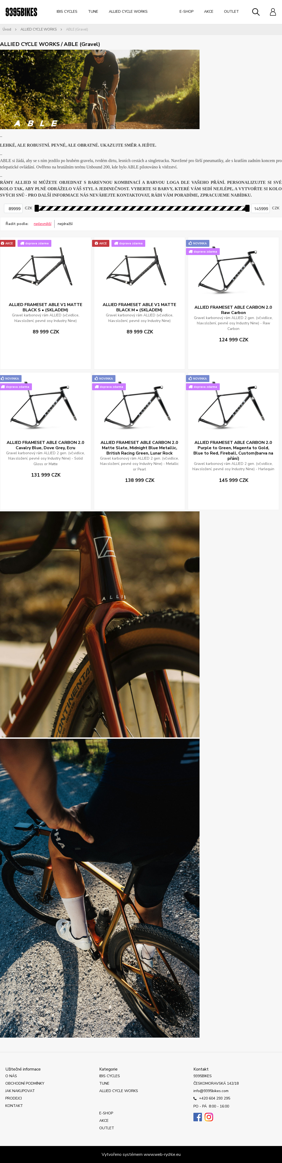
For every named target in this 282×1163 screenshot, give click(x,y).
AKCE (208, 11)
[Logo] (21, 12)
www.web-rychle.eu (162, 1154)
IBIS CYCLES (67, 11)
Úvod (7, 29)
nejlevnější (42, 223)
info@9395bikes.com (211, 1090)
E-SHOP (186, 11)
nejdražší (65, 223)
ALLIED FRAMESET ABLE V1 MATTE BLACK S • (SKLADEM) (45, 307)
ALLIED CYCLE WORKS (128, 11)
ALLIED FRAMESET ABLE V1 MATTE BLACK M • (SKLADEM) (139, 307)
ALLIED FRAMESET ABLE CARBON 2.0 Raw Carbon (233, 310)
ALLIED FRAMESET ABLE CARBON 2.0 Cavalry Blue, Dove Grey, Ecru (45, 445)
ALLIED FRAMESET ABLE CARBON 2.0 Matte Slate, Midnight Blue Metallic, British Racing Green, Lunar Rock (139, 448)
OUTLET (231, 11)
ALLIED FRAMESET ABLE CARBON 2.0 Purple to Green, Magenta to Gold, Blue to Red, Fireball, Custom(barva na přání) (233, 450)
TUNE (93, 11)
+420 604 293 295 (211, 1099)
